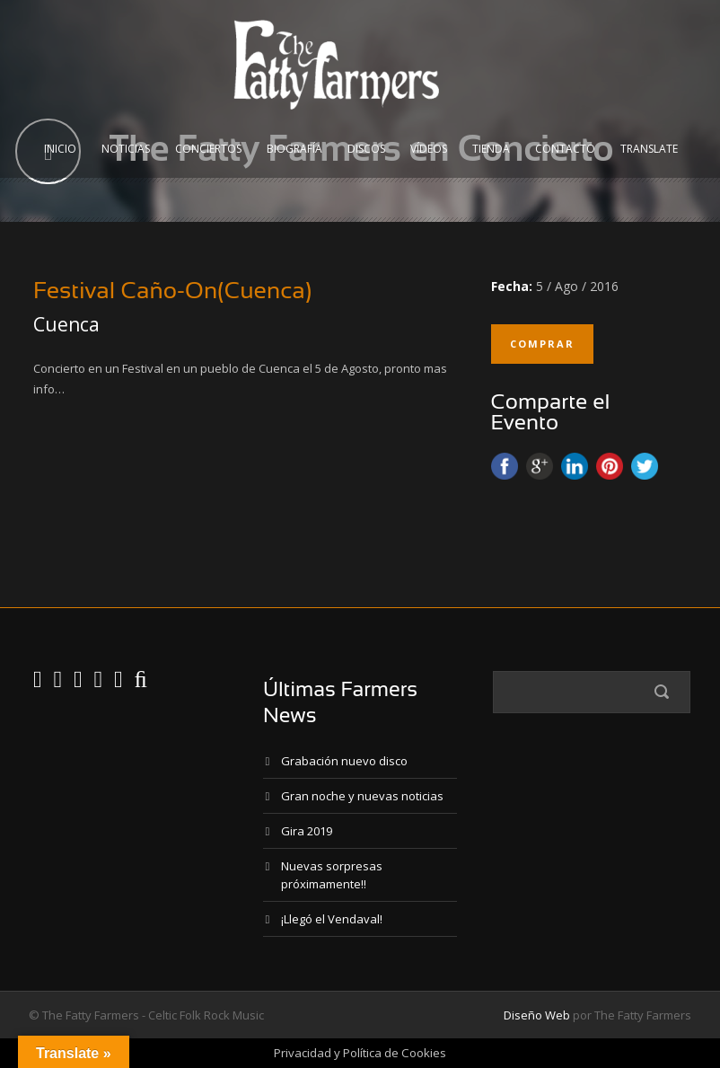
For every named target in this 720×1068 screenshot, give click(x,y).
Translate (649, 148)
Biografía (294, 148)
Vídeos (428, 148)
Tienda (491, 148)
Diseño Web (537, 1015)
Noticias (125, 148)
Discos (366, 148)
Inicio (60, 148)
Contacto (565, 148)
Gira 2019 (306, 831)
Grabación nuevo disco (344, 761)
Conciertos (208, 148)
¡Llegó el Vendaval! (331, 919)
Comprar (542, 343)
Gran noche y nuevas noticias (362, 796)
